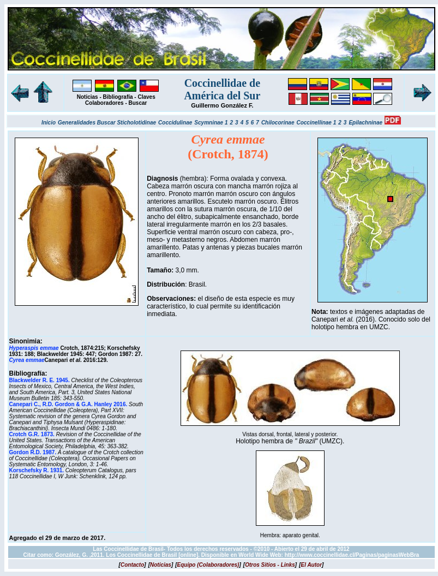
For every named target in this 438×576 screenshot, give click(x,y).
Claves (146, 97)
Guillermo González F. (222, 105)
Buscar (138, 103)
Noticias (87, 97)
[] (132, 565)
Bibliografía (118, 97)
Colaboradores (104, 103)
